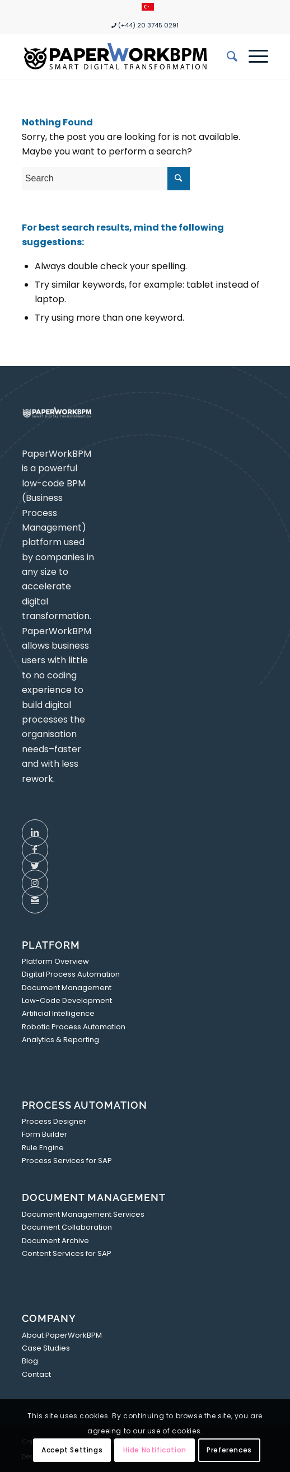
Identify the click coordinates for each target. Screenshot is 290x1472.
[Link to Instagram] (35, 883)
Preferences (229, 1450)
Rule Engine (43, 1147)
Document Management (66, 987)
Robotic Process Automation (73, 1026)
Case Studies (46, 1348)
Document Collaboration (67, 1227)
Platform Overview (55, 961)
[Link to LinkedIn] (35, 832)
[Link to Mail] (35, 900)
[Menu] (252, 56)
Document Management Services (83, 1214)
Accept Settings (71, 1450)
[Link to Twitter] (35, 866)
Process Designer (54, 1121)
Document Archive (55, 1240)
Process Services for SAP (67, 1160)
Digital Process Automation (71, 974)
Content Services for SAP (66, 1253)
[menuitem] (148, 7)
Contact (36, 1374)
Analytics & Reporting (60, 1039)
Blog (30, 1361)
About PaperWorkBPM (62, 1335)
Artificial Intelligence (58, 1013)
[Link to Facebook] (35, 849)
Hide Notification (154, 1450)
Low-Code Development (67, 1000)
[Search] (226, 56)
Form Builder (44, 1134)
